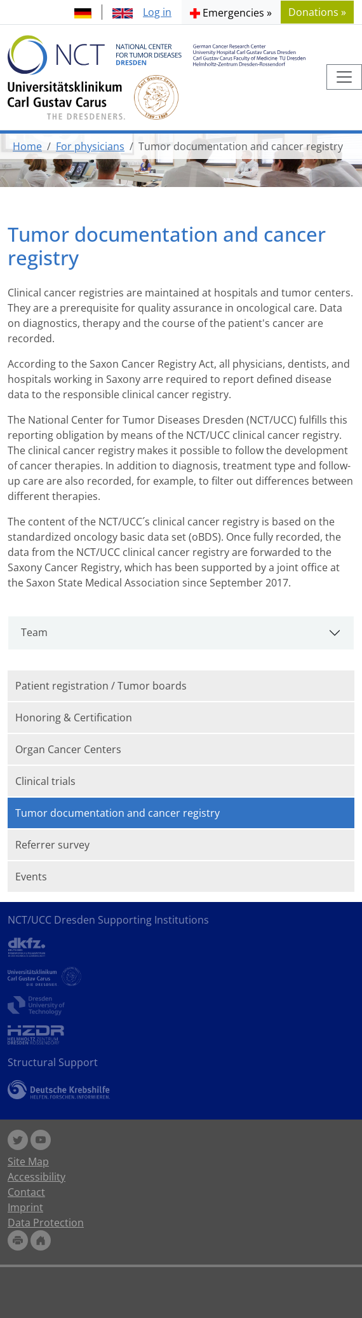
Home (27, 146)
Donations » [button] (317, 12)
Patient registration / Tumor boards (101, 686)
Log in (157, 12)
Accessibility (36, 1177)
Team (34, 632)
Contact (26, 1192)
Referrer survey (52, 845)
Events (31, 877)
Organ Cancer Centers (68, 749)
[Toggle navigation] (344, 77)
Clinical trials (45, 781)
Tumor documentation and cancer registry (117, 813)
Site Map (28, 1162)
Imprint (25, 1207)
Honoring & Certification (73, 718)
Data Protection (46, 1223)
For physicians (90, 146)
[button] (231, 12)
